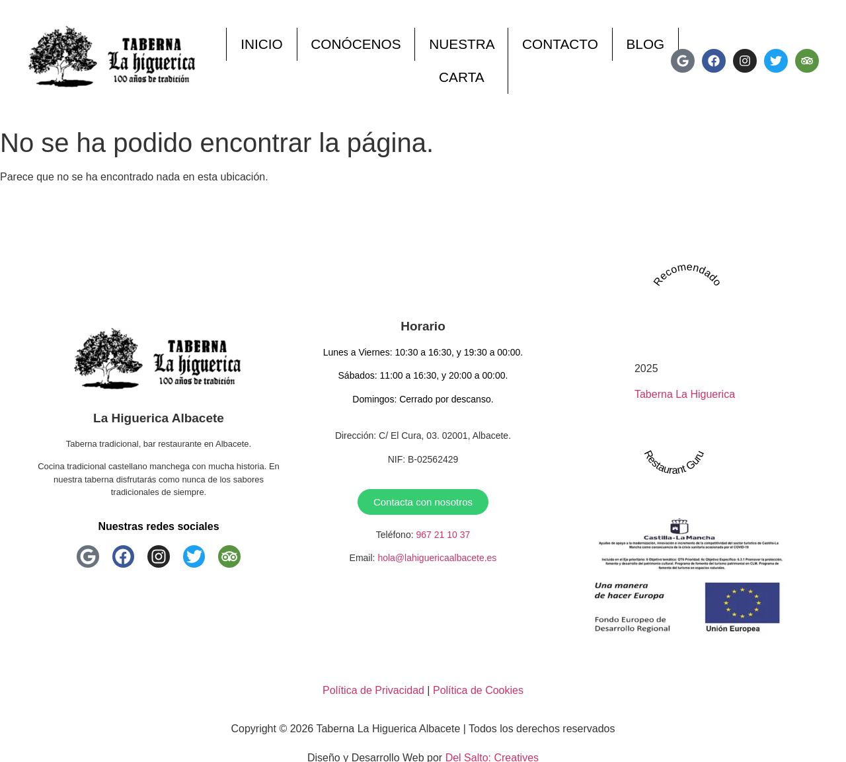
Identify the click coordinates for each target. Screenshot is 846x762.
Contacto (560, 44)
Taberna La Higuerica (684, 394)
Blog (645, 44)
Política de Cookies (478, 690)
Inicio (262, 44)
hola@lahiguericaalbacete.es (436, 557)
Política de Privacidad (373, 690)
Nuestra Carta (461, 60)
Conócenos (356, 44)
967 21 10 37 (443, 534)
